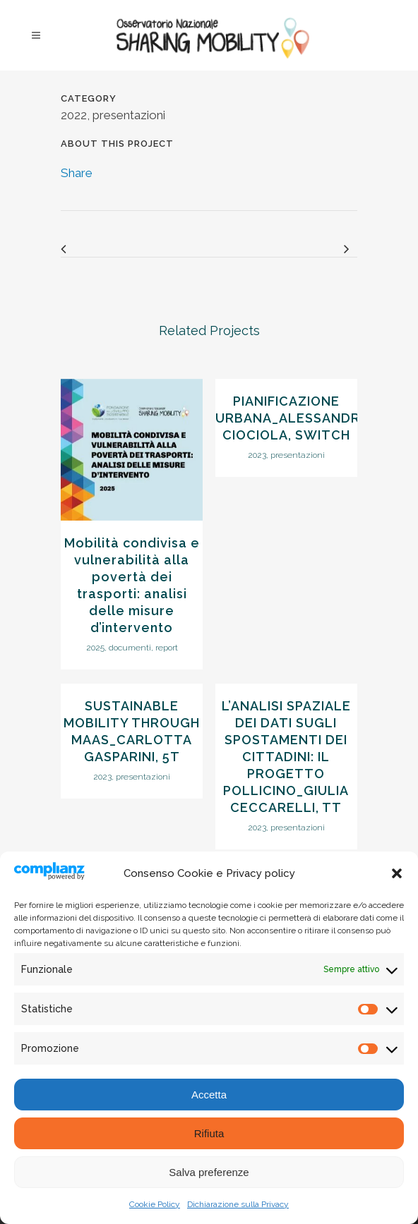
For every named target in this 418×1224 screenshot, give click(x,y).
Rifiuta (209, 1133)
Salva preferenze (209, 1172)
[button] (397, 873)
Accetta (209, 1095)
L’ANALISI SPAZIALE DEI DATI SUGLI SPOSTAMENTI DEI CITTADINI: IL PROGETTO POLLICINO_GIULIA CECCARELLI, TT (286, 756)
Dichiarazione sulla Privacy (238, 1204)
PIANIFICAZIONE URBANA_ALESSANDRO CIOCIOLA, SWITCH (293, 418)
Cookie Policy (154, 1204)
